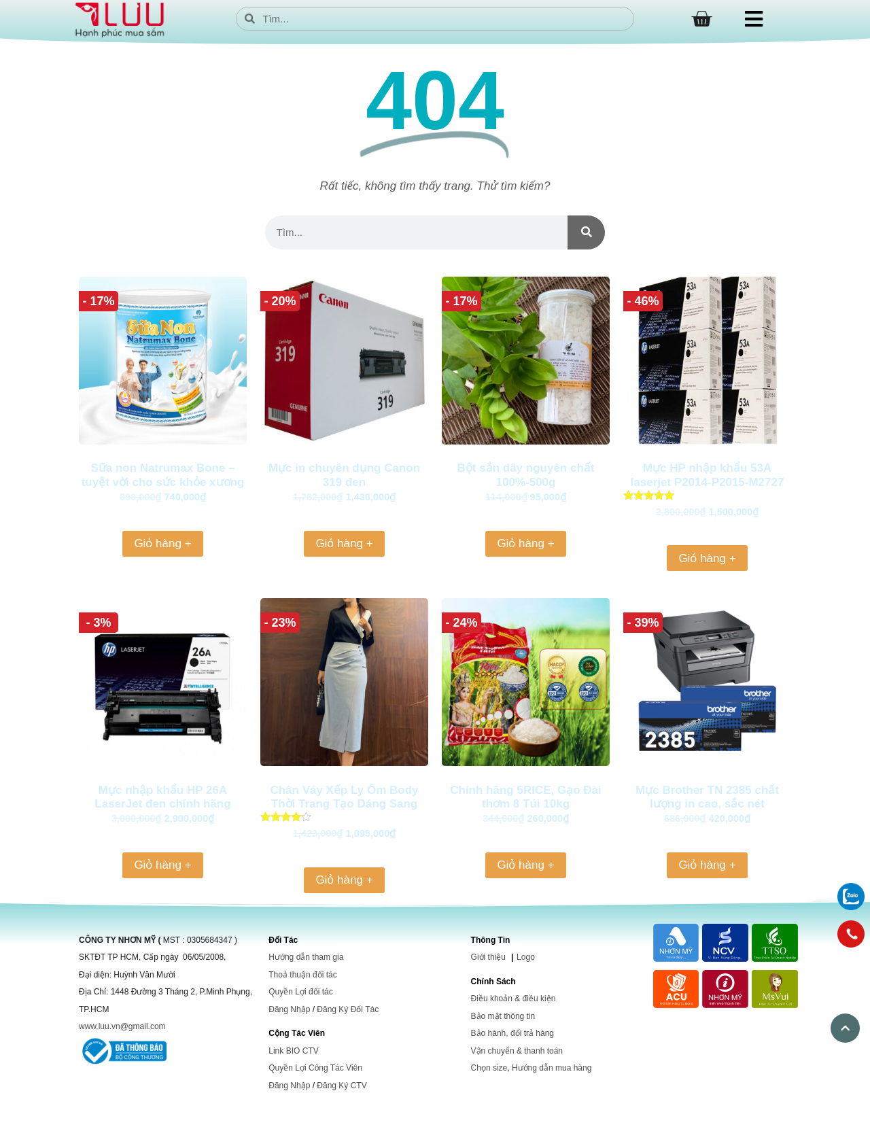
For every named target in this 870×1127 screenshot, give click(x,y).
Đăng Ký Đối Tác (348, 1009)
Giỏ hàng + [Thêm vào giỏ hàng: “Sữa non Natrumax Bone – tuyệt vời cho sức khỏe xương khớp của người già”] (162, 543)
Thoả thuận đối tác (302, 974)
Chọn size (489, 1068)
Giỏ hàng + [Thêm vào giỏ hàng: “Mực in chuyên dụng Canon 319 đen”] (343, 543)
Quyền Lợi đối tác (300, 991)
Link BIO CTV (293, 1051)
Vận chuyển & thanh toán (517, 1051)
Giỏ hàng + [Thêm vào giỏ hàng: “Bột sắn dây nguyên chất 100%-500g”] (525, 543)
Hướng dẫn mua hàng (551, 1068)
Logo (526, 957)
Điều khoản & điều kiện (513, 998)
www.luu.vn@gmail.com (122, 1026)
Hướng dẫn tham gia (305, 957)
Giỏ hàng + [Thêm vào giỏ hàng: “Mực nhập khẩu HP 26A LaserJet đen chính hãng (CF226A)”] (162, 865)
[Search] (586, 232)
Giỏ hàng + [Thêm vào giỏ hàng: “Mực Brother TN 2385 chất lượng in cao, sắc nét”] (706, 865)
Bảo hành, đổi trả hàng (512, 1033)
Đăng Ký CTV (341, 1085)
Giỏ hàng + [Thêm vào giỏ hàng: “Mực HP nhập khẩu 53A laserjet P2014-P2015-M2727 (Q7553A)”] (706, 558)
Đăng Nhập (289, 1009)
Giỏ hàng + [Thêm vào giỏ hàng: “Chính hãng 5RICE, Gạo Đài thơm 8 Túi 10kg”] (525, 865)
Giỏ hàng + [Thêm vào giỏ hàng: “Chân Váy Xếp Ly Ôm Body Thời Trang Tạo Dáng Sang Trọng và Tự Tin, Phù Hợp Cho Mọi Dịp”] (343, 879)
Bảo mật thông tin (503, 1016)
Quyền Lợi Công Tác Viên (315, 1068)
